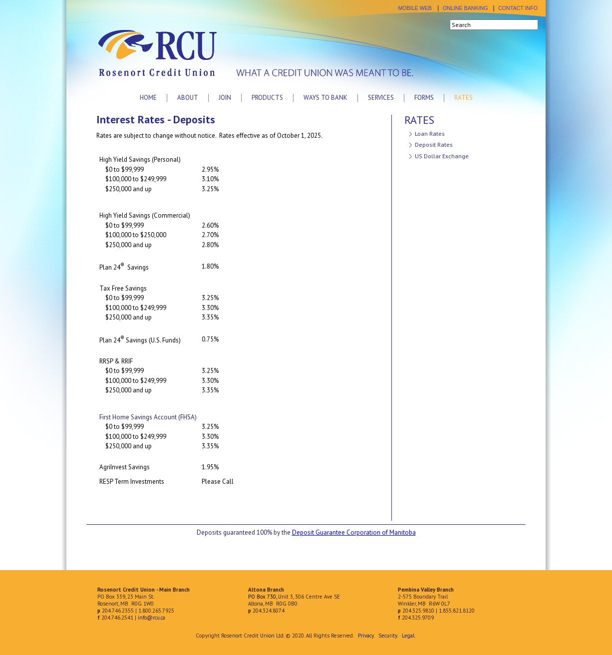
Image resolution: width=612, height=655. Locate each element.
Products (267, 97)
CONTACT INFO (518, 8)
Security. (387, 635)
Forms (424, 97)
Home (148, 97)
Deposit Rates (434, 144)
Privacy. (366, 635)
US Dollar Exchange (442, 156)
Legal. (408, 635)
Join (225, 97)
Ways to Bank (325, 97)
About (187, 97)
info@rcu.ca (151, 617)
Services (381, 97)
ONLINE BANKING (465, 8)
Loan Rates (430, 133)
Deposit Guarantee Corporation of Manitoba (354, 532)
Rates (463, 97)
